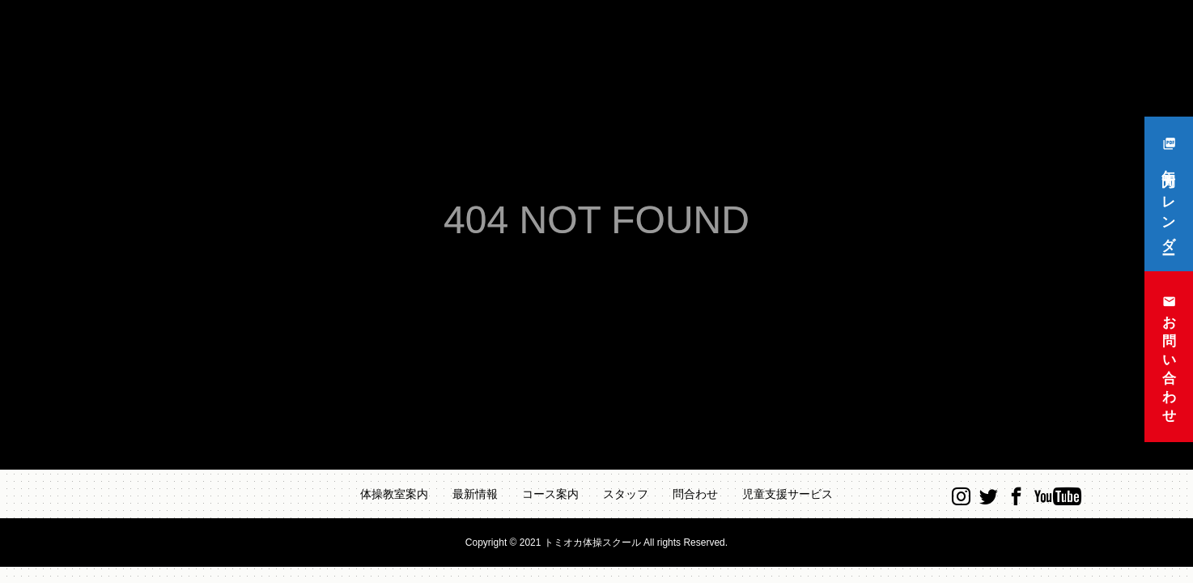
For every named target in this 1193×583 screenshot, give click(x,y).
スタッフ (625, 493)
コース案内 (550, 493)
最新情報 (475, 493)
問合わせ (695, 493)
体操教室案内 (394, 493)
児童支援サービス (787, 493)
